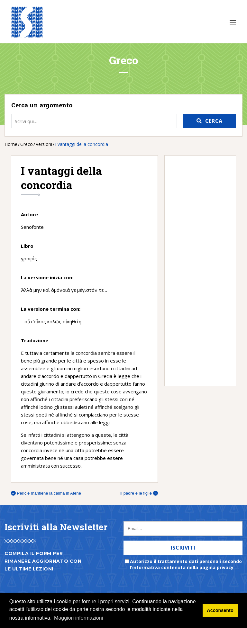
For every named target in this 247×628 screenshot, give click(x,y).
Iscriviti (183, 547)
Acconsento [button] (220, 610)
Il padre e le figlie (139, 493)
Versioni (44, 144)
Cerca (214, 120)
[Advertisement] (197, 270)
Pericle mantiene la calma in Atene (46, 493)
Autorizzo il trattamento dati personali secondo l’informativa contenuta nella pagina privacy (186, 564)
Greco (26, 144)
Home (11, 144)
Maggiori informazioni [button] (78, 618)
